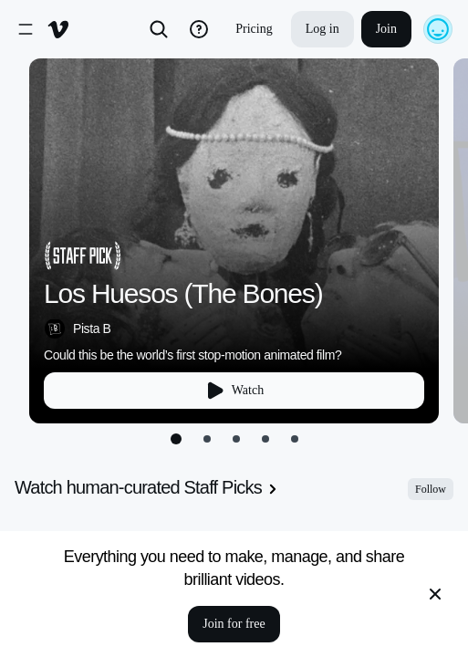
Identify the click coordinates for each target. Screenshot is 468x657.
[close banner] (435, 594)
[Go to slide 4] (265, 439)
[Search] (158, 29)
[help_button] (199, 29)
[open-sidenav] (25, 29)
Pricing (253, 29)
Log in (322, 29)
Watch (234, 391)
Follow (430, 489)
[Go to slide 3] (236, 439)
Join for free (234, 624)
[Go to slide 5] (294, 439)
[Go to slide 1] (176, 438)
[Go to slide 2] (207, 439)
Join (386, 29)
